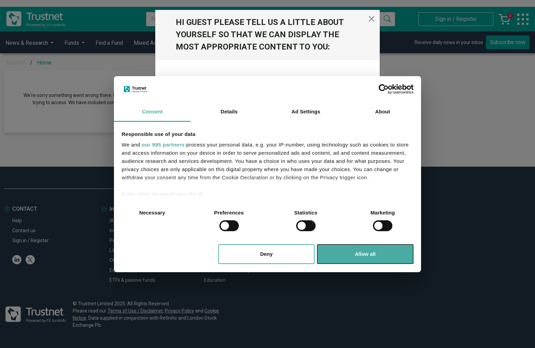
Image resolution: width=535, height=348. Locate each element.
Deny (266, 254)
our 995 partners (163, 145)
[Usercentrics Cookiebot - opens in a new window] (384, 89)
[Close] (371, 18)
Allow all (365, 254)
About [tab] (382, 111)
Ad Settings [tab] (305, 111)
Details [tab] (229, 111)
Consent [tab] (152, 111)
